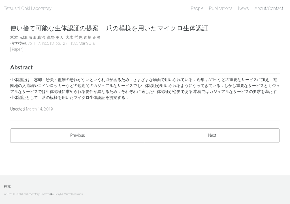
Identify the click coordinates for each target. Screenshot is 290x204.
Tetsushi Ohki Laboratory (28, 8)
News (243, 8)
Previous (77, 135)
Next (212, 135)
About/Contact (269, 8)
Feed (7, 187)
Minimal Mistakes (73, 194)
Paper (17, 49)
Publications (221, 8)
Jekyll (58, 194)
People (197, 8)
